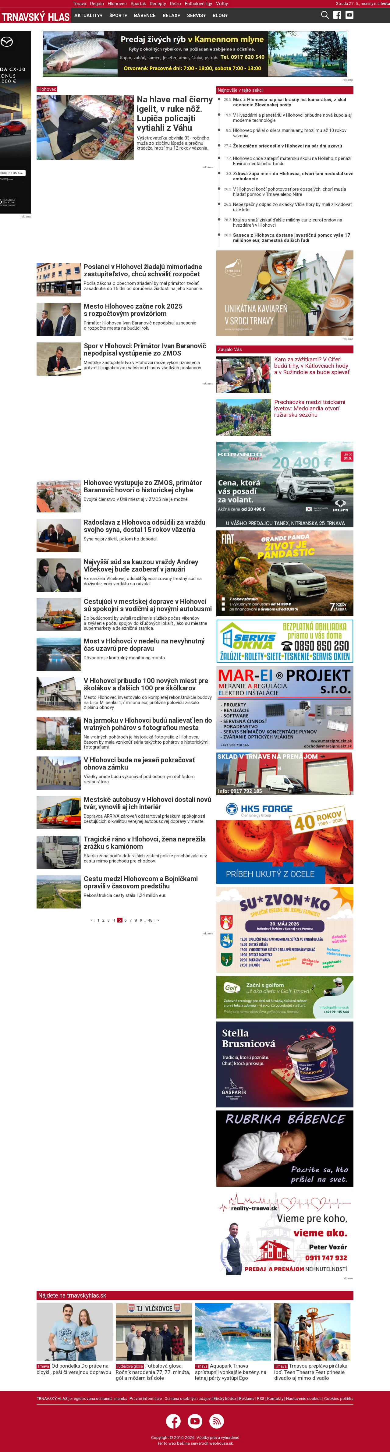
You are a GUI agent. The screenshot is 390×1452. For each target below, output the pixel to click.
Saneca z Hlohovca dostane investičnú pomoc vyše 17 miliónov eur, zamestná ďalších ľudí (291, 237)
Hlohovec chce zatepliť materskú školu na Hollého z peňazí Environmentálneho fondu (292, 161)
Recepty (158, 3)
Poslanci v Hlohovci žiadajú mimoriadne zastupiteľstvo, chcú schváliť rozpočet (143, 270)
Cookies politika (338, 1398)
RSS (260, 1398)
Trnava (79, 3)
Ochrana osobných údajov (188, 1398)
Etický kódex (225, 1398)
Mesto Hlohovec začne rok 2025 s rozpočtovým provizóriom (133, 310)
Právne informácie (145, 1398)
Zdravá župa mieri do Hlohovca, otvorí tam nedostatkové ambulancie (293, 176)
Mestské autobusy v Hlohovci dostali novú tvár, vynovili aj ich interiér (147, 803)
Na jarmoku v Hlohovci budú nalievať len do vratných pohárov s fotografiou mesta (148, 724)
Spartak (138, 3)
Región (97, 3)
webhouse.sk (221, 1443)
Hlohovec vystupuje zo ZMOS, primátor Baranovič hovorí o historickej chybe (143, 486)
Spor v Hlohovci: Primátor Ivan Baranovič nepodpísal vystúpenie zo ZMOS (145, 349)
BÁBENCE (145, 15)
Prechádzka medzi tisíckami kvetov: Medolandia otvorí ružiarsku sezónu (309, 408)
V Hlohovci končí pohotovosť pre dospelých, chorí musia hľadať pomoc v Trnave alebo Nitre (289, 191)
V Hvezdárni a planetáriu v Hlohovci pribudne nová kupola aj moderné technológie (292, 117)
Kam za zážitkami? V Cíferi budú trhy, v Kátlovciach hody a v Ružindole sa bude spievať (312, 366)
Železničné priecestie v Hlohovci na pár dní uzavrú (287, 146)
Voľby (222, 3)
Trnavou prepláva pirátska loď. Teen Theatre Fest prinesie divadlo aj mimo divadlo (310, 1372)
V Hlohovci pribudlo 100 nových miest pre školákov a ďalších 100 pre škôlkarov (146, 684)
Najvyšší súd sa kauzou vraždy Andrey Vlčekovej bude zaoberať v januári (141, 565)
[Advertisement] (88, 216)
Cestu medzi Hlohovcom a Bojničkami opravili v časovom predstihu (141, 882)
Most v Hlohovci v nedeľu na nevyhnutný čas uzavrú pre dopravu (144, 644)
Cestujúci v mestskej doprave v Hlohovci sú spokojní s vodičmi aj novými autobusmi (148, 605)
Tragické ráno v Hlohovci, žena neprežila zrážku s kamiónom (145, 842)
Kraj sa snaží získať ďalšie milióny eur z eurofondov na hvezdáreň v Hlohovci (287, 222)
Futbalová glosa (130, 1366)
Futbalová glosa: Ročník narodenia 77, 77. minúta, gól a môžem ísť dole (153, 1372)
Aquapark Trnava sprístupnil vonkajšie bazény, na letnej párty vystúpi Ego (230, 1372)
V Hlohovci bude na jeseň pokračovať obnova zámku (139, 763)
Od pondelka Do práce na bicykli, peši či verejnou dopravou (74, 1369)
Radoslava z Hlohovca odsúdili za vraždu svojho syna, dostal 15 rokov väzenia (144, 526)
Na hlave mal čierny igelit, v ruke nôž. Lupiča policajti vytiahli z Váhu (175, 113)
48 (150, 920)
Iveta (385, 3)
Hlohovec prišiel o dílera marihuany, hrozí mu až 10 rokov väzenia (289, 133)
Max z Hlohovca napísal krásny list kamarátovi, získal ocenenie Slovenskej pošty (289, 102)
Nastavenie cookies (303, 1398)
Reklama (246, 1398)
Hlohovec (117, 3)
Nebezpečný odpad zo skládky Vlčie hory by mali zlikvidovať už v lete (292, 207)
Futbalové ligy (198, 3)
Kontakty (275, 1398)
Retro (175, 3)
